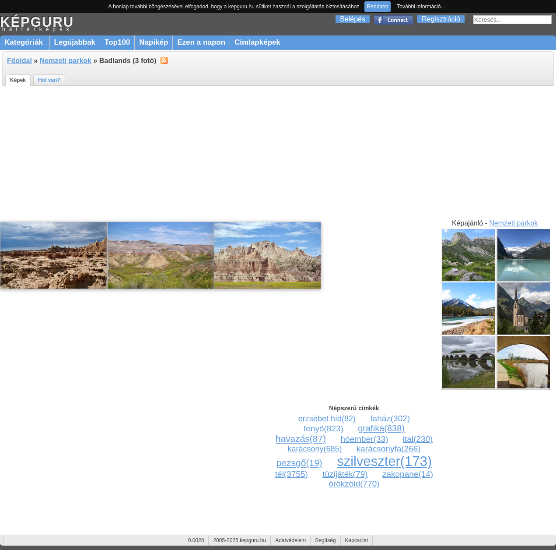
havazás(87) (301, 439)
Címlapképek (257, 42)
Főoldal (19, 60)
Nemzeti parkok (65, 60)
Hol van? (49, 80)
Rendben (377, 7)
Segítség (325, 540)
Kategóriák (24, 42)
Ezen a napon (201, 42)
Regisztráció (441, 19)
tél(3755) (291, 474)
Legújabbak (74, 42)
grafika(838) (381, 428)
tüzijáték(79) (345, 474)
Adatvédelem (290, 540)
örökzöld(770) (354, 483)
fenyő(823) (323, 428)
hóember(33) (364, 439)
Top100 (117, 42)
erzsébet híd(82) (327, 418)
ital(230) (418, 439)
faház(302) (390, 418)
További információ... (421, 7)
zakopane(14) (407, 474)
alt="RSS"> (164, 60)
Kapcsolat (356, 540)
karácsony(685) (314, 448)
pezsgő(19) (299, 463)
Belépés (352, 19)
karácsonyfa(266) (389, 448)
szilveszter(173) (384, 461)
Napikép (153, 42)
